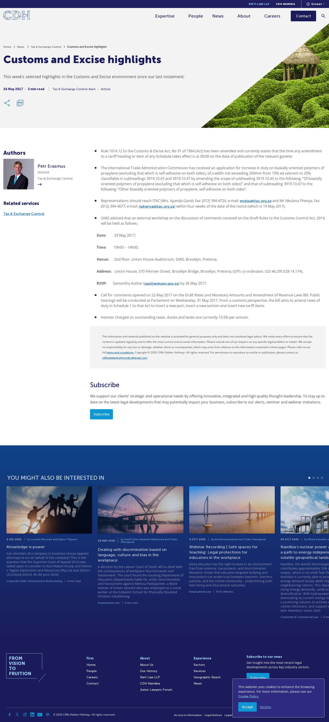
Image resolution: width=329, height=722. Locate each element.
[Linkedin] (32, 714)
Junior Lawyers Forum (156, 690)
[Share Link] (7, 104)
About (244, 16)
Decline (265, 707)
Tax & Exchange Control (46, 48)
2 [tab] (314, 490)
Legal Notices (213, 715)
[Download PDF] (20, 104)
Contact (92, 683)
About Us (146, 665)
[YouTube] (40, 714)
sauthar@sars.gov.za (161, 283)
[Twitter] (17, 714)
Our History (148, 671)
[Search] (323, 16)
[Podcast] (47, 714)
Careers (273, 16)
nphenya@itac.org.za (156, 206)
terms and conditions (120, 352)
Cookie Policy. (248, 696)
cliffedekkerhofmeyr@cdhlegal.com (124, 357)
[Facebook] (9, 714)
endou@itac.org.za (255, 201)
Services (200, 671)
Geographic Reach (207, 677)
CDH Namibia (285, 4)
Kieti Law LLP (259, 4)
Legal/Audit (232, 715)
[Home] (16, 16)
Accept (247, 706)
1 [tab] (309, 490)
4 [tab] (322, 490)
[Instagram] (24, 714)
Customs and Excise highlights (87, 48)
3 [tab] (318, 490)
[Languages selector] (316, 4)
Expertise (165, 16)
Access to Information (188, 715)
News (218, 16)
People (196, 16)
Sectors (199, 665)
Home (7, 48)
